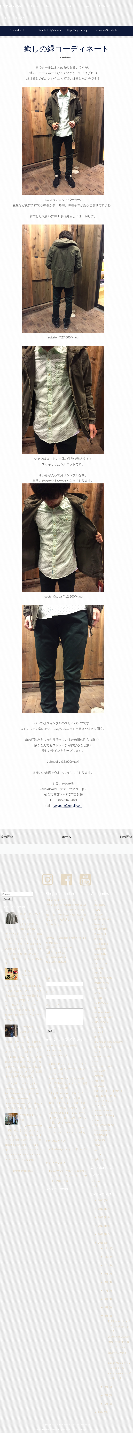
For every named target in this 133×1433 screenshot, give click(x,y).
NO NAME (99, 1071)
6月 (107, 1299)
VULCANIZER (101, 1135)
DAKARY (99, 958)
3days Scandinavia (59, 1093)
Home (35, 6)
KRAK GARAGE (103, 1047)
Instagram (85, 6)
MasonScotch (106, 30)
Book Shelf (100, 934)
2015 (101, 1242)
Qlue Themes (50, 1429)
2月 (107, 1395)
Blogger (28, 1170)
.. (95, 900)
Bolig (51, 1103)
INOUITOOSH (101, 1022)
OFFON (98, 1076)
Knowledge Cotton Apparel (108, 1042)
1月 (107, 1403)
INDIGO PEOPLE (103, 1017)
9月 (107, 1273)
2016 (101, 1234)
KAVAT (98, 1037)
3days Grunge (56, 1112)
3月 (107, 1386)
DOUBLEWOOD (103, 978)
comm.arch (100, 949)
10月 (107, 1265)
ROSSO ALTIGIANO (105, 1096)
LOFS (97, 1051)
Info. (49, 6)
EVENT (98, 998)
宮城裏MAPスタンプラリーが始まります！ (118, 1326)
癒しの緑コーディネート (66, 48)
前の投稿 (126, 837)
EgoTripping (77, 30)
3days (52, 1063)
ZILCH (97, 1154)
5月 (107, 1307)
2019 (101, 1208)
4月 (107, 1315)
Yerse (97, 1144)
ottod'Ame (99, 1086)
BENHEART (100, 929)
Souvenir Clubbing (104, 1115)
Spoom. (98, 1120)
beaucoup (99, 924)
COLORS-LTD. (53, 1050)
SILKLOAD (100, 1105)
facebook (65, 6)
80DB (97, 909)
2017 (101, 1225)
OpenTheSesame (58, 1078)
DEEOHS (99, 968)
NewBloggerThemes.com (86, 1429)
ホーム (66, 837)
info (96, 1186)
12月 (107, 1248)
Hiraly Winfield (101, 1012)
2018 (101, 1217)
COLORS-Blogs (13, 18)
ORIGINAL (100, 1081)
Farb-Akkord (55, 1127)
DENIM (98, 973)
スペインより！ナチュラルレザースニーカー (30, 975)
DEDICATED (101, 963)
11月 (107, 1256)
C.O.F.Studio (101, 944)
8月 (107, 1282)
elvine (97, 993)
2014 (101, 1412)
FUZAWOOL (101, 1002)
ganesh (98, 1007)
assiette (98, 914)
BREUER (99, 939)
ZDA (96, 1149)
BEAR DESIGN (102, 919)
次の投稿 (7, 837)
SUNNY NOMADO (104, 1125)
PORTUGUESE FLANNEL (108, 1091)
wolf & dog (99, 1140)
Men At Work (56, 1171)
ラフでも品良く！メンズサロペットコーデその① (30, 1032)
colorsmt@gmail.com (67, 805)
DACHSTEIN (101, 953)
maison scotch (101, 1056)
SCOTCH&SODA (103, 1100)
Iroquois (98, 1027)
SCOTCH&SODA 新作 (119, 1336)
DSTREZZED (101, 983)
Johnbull (17, 30)
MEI (96, 1061)
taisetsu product (102, 1130)
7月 (107, 1290)
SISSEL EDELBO (103, 1110)
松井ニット (100, 1159)
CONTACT (106, 6)
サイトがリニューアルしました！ (23, 1083)
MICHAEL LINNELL (104, 1066)
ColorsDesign (56, 1149)
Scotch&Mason (50, 30)
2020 (101, 1200)
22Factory (99, 904)
